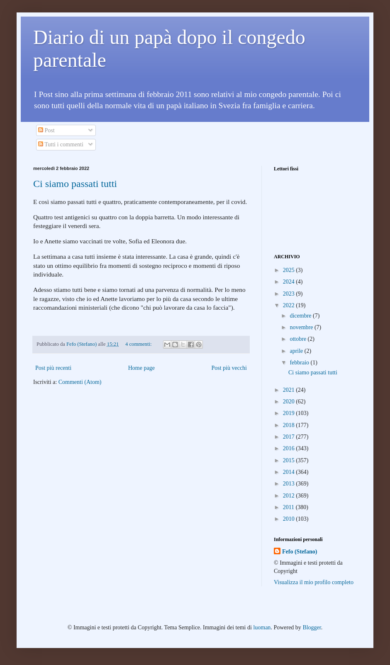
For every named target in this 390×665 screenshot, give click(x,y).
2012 (289, 496)
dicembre (301, 316)
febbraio (300, 362)
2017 (289, 437)
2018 (289, 425)
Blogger (311, 627)
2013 (289, 484)
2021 (289, 390)
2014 (289, 472)
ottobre (298, 339)
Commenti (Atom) (80, 382)
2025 (289, 270)
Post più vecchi (229, 368)
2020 (289, 401)
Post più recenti (53, 368)
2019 (289, 413)
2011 (289, 507)
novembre (302, 327)
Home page (141, 368)
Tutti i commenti (60, 144)
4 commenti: (139, 344)
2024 (289, 282)
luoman (262, 627)
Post (46, 130)
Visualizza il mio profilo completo (313, 582)
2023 (289, 294)
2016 (289, 448)
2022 (289, 305)
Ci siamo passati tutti (75, 183)
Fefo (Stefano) (299, 552)
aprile (297, 351)
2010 (289, 519)
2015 (289, 460)
